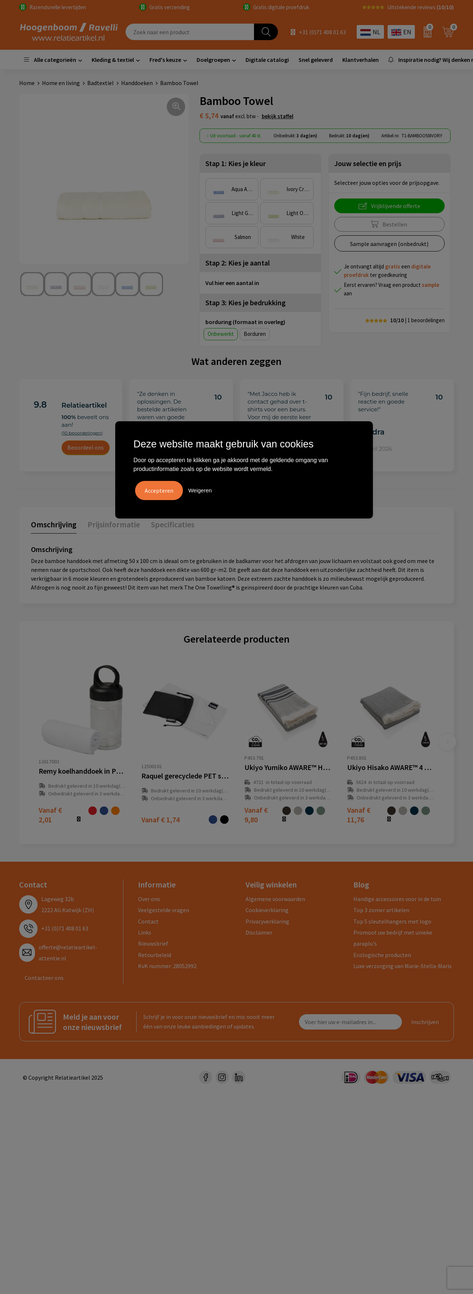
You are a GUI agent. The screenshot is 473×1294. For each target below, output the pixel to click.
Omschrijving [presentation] (54, 524)
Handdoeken (137, 83)
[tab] (54, 526)
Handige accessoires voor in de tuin (397, 899)
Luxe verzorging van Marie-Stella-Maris (402, 966)
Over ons (149, 899)
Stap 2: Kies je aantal (237, 262)
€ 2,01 (50, 814)
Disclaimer (259, 932)
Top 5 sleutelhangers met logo (392, 921)
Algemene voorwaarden (275, 899)
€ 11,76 (359, 814)
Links (144, 932)
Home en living (61, 83)
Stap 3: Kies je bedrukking (245, 302)
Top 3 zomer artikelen (381, 910)
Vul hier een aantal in (232, 282)
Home (27, 83)
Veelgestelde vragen (163, 910)
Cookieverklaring (267, 910)
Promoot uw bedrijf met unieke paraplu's (392, 938)
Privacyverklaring (267, 921)
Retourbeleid (154, 955)
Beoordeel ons (85, 447)
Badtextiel (100, 83)
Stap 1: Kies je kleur (235, 163)
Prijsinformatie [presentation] (114, 524)
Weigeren (200, 490)
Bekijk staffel (277, 116)
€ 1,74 (160, 819)
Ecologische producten (382, 955)
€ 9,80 (256, 814)
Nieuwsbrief (153, 943)
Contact (148, 921)
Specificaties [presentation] (172, 524)
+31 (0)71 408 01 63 (322, 32)
